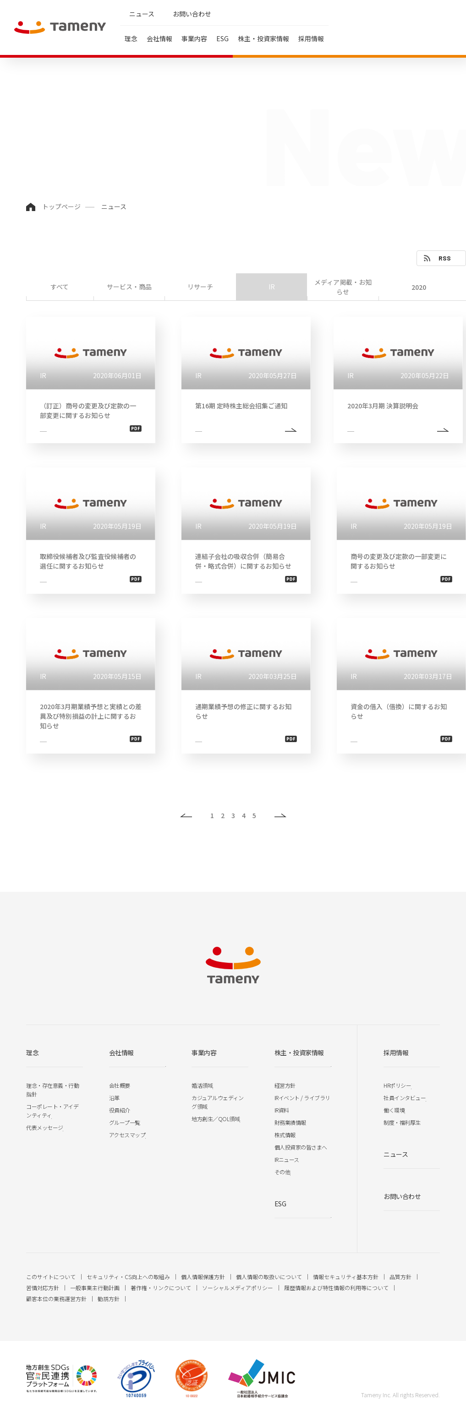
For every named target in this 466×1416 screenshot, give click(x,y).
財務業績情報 (290, 1122)
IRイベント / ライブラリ (302, 1097)
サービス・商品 (129, 286)
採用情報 (311, 38)
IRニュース (286, 1159)
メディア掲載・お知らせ (343, 286)
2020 (418, 287)
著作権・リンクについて (161, 1287)
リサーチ (200, 286)
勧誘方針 (109, 1298)
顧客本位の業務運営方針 (56, 1298)
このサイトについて (51, 1276)
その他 (282, 1172)
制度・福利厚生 (402, 1122)
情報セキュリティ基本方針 (345, 1276)
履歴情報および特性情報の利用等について (336, 1287)
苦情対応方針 (42, 1287)
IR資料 (281, 1110)
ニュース (141, 13)
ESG (222, 38)
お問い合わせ (192, 13)
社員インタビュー (405, 1097)
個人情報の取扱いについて (269, 1276)
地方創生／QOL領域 (216, 1119)
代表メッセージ (44, 1127)
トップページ (61, 206)
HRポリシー (397, 1085)
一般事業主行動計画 (95, 1287)
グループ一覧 (124, 1122)
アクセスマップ (127, 1135)
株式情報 (285, 1135)
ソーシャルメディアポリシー (237, 1287)
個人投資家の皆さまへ (300, 1147)
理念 (131, 38)
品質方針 (400, 1276)
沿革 (114, 1097)
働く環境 (394, 1110)
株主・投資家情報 (263, 38)
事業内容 (194, 38)
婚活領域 (202, 1085)
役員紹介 (119, 1110)
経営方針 (285, 1085)
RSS (445, 258)
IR (272, 286)
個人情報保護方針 (203, 1276)
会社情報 (159, 38)
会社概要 (119, 1085)
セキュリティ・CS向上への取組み (128, 1276)
